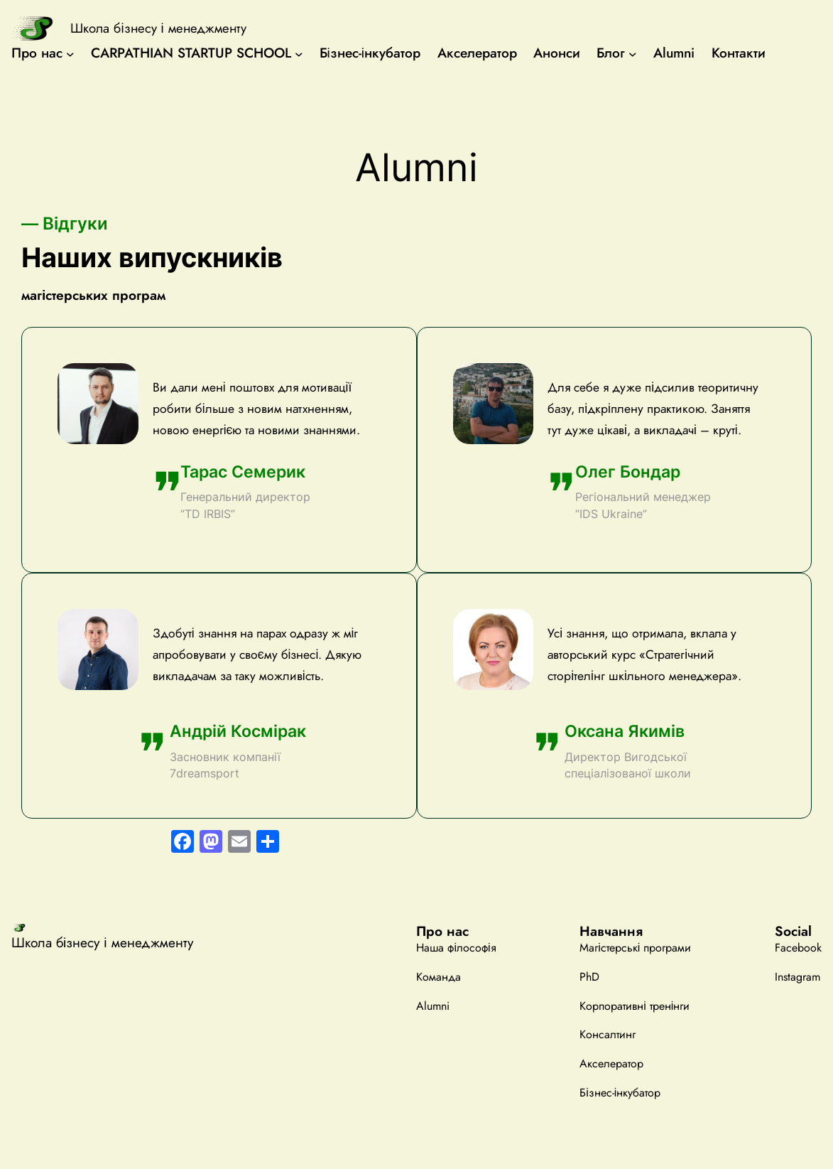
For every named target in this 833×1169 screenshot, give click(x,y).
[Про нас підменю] (70, 53)
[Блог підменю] (632, 53)
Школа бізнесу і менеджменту (158, 28)
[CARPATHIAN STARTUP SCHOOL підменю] (299, 53)
